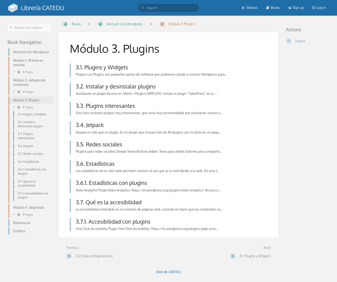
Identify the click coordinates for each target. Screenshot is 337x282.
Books (273, 8)
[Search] (142, 8)
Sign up (296, 8)
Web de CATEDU (168, 272)
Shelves (250, 8)
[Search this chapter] (29, 27)
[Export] (307, 41)
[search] (168, 8)
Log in (319, 8)
